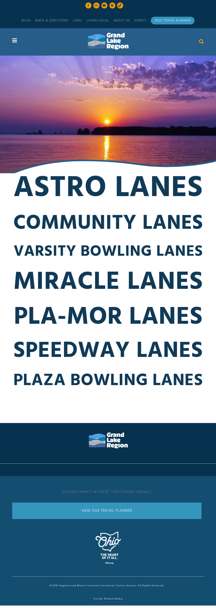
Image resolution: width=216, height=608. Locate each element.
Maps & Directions (52, 20)
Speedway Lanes (108, 353)
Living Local (97, 20)
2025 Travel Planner (173, 20)
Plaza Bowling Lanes (108, 383)
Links (77, 20)
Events (140, 20)
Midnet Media (113, 599)
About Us (121, 20)
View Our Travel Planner (106, 511)
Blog (26, 20)
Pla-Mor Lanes (108, 320)
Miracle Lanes (108, 285)
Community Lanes (108, 226)
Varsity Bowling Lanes (108, 254)
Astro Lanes (108, 191)
